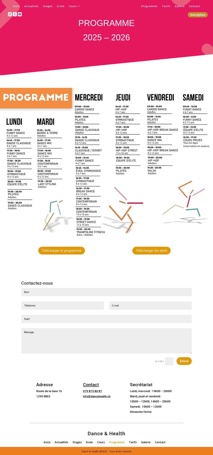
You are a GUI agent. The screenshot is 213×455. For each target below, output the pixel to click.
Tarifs (168, 6)
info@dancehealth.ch (96, 395)
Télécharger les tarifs (151, 250)
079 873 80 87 (92, 390)
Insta (14, 6)
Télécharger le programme (62, 250)
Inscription (197, 15)
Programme (151, 6)
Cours (71, 6)
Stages (45, 6)
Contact (196, 6)
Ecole (58, 6)
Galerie (182, 6)
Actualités (29, 6)
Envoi (184, 360)
